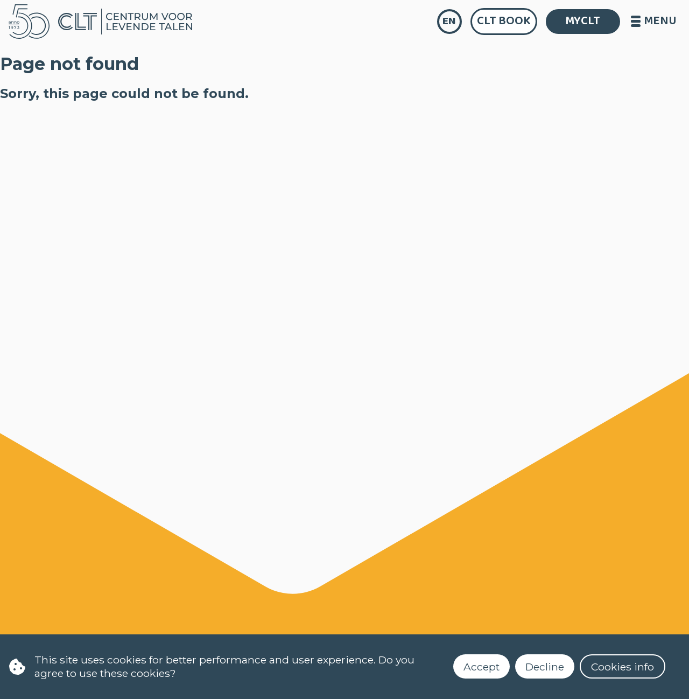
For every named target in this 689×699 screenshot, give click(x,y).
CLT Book (504, 21)
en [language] (449, 21)
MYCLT (582, 21)
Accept (481, 666)
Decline (544, 666)
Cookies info (622, 666)
